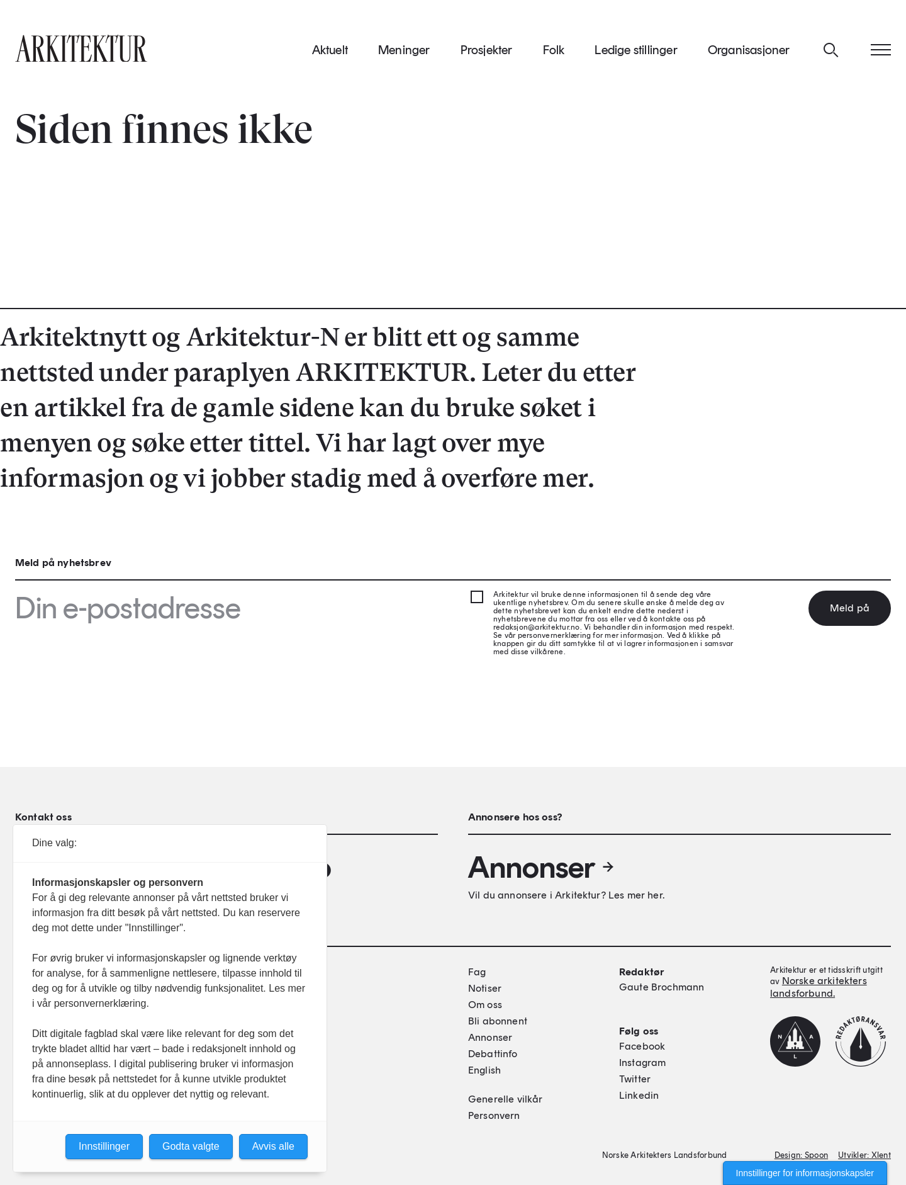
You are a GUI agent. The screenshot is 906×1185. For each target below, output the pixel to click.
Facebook (642, 1046)
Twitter (635, 1079)
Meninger (404, 49)
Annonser (541, 867)
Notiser (484, 988)
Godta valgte (191, 1146)
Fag (477, 972)
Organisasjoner (749, 49)
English (484, 1070)
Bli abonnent (497, 1021)
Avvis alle (273, 1146)
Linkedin (639, 1095)
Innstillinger (104, 1146)
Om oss (485, 1005)
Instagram (642, 1063)
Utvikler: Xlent (864, 1155)
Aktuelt (330, 49)
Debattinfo (493, 1054)
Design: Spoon (801, 1155)
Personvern (494, 1115)
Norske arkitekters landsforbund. (818, 987)
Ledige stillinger (636, 49)
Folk (554, 49)
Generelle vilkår (505, 1099)
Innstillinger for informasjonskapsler (805, 1173)
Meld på (850, 608)
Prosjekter (487, 49)
